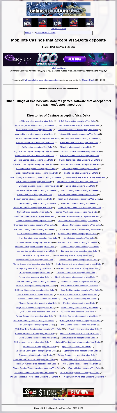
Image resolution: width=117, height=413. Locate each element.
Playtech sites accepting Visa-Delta (79, 303)
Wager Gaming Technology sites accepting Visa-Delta (37, 368)
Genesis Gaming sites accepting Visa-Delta (79, 216)
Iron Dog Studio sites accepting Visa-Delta (38, 238)
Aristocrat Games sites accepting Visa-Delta (79, 134)
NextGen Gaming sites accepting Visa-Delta (36, 281)
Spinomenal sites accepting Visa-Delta (81, 351)
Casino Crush (88, 80)
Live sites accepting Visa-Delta (35, 255)
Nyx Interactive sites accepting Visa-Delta (79, 286)
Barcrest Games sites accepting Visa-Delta (35, 142)
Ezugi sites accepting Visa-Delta (80, 186)
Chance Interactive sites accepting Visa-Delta (80, 164)
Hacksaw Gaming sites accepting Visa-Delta (34, 229)
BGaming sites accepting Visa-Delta (76, 147)
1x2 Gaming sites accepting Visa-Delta (35, 121)
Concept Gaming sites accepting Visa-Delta (36, 168)
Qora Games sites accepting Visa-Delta (37, 312)
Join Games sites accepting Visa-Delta (34, 242)
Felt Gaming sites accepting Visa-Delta (34, 194)
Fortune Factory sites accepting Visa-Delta (77, 194)
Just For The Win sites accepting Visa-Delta (77, 242)
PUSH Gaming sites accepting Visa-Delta (79, 307)
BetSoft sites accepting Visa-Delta (37, 147)
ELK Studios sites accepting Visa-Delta (33, 181)
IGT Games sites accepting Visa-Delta (34, 234)
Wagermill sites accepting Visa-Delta (84, 368)
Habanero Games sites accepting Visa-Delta (81, 225)
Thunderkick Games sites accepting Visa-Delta (34, 359)
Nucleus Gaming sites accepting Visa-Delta (35, 286)
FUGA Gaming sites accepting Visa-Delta (37, 203)
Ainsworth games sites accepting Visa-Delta (34, 125)
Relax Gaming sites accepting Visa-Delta (35, 325)
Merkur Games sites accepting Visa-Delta (31, 264)
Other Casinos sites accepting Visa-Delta (35, 294)
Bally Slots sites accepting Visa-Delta (81, 138)
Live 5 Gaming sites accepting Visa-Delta (73, 255)
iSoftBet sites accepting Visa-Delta (79, 238)
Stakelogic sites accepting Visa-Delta (35, 355)
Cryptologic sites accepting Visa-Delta (81, 173)
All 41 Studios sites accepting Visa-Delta (34, 129)
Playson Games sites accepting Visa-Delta (38, 303)
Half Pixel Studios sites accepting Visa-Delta (80, 229)
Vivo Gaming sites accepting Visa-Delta (80, 364)
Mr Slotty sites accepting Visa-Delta (34, 273)
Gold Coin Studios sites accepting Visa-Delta (78, 221)
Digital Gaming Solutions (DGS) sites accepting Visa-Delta (35, 177)
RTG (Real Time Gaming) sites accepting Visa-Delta (38, 329)
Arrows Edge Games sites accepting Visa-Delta (37, 138)
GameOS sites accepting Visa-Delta (33, 212)
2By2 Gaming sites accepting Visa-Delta (77, 121)
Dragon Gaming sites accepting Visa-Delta (86, 177)
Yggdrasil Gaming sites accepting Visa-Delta (84, 377)
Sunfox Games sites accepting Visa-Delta (76, 355)
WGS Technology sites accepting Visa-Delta (79, 372)
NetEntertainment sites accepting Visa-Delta (75, 277)
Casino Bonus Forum (45, 33)
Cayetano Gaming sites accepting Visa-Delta (33, 164)
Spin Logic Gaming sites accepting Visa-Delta (36, 351)
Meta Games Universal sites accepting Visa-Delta (78, 264)
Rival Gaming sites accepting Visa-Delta (78, 325)
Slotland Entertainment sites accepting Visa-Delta (77, 342)
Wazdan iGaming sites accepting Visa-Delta (34, 372)
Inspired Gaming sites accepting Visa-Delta (77, 234)
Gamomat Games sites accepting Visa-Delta (34, 216)
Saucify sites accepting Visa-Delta (84, 329)
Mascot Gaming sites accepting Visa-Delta (78, 260)
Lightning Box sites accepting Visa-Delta (79, 251)
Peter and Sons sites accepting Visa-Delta (79, 294)
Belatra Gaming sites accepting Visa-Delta (79, 142)
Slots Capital (58, 399)
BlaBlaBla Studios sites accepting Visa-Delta (80, 151)
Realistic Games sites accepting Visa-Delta (78, 316)
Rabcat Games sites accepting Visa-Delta (34, 316)
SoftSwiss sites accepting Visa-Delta (39, 346)
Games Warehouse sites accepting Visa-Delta (76, 212)
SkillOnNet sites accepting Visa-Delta (79, 338)
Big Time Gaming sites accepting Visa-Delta (34, 151)
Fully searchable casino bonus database (41, 80)
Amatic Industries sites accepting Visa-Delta (78, 129)
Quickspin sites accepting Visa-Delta (77, 312)
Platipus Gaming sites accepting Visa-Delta (37, 299)
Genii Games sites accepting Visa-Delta (34, 221)
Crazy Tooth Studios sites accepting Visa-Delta (37, 173)
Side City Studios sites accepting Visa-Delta (79, 333)
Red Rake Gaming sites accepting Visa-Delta (33, 320)
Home (28, 33)
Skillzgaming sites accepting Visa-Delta (31, 342)
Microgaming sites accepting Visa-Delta (33, 268)
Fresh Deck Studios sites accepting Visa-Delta (79, 199)
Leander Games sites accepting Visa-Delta (36, 251)
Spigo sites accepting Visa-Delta (76, 346)
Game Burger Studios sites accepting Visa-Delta (79, 207)
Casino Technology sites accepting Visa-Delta (79, 160)
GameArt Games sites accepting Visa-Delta (32, 207)
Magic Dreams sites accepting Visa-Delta (34, 260)
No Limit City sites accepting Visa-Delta (80, 281)
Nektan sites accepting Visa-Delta (34, 277)
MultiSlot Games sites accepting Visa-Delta (76, 273)
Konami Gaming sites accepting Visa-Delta (80, 247)
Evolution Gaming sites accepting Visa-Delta (39, 186)
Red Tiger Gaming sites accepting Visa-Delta (80, 320)
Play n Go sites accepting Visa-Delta (79, 299)
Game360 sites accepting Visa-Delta (78, 203)
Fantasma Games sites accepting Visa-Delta (36, 190)
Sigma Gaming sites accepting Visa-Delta (37, 338)
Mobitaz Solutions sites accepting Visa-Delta (78, 268)
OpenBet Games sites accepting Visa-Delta (79, 290)
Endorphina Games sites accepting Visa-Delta (77, 181)
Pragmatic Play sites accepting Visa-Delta (34, 307)
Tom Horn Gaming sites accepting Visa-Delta (81, 359)
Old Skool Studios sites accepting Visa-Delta (34, 290)
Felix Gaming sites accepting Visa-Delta (80, 190)
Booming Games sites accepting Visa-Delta (79, 155)
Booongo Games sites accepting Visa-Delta (33, 160)
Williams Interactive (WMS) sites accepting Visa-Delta (34, 377)
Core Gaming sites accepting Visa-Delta (80, 168)
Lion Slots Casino (58, 28)
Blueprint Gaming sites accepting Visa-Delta (34, 155)
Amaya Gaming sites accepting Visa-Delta (34, 134)
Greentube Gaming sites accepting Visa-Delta (34, 225)
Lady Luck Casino (58, 68)
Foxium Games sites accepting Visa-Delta (33, 199)
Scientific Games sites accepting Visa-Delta (34, 333)
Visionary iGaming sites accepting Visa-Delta (36, 364)
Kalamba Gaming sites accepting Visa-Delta (35, 247)
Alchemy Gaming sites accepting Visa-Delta (79, 125)
